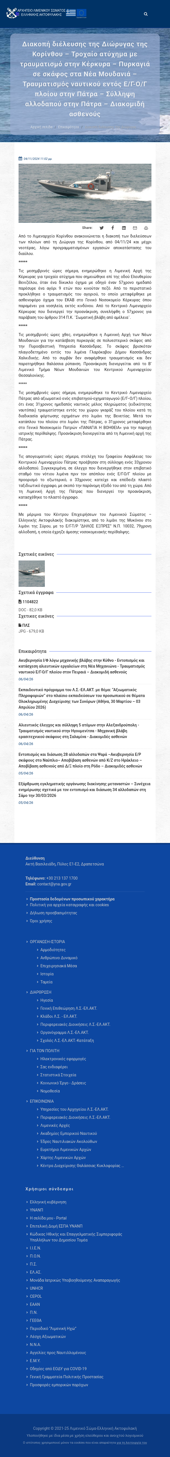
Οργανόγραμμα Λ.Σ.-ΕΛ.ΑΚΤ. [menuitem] (64, 1032)
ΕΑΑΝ (35, 1304)
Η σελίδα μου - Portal (48, 1218)
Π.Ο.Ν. (35, 1256)
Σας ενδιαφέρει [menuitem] (54, 1067)
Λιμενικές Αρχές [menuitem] (55, 1125)
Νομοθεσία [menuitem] (50, 1091)
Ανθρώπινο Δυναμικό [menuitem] (59, 958)
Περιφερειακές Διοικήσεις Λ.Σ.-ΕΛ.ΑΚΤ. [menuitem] (75, 1024)
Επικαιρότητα (68, 127)
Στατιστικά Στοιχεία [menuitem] (58, 1075)
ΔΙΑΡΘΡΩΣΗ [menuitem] (40, 992)
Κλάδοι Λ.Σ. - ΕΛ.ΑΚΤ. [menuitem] (58, 1016)
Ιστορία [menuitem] (46, 974)
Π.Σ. (33, 1264)
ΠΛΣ (24, 625)
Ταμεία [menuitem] (46, 982)
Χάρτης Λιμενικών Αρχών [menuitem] (63, 1157)
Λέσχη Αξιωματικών (48, 1336)
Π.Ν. (33, 1312)
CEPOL (36, 1296)
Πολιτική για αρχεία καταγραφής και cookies (69, 905)
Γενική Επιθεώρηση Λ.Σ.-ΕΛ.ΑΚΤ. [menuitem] (68, 1008)
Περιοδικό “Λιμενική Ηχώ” (53, 1328)
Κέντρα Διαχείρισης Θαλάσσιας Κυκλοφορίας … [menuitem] (82, 1165)
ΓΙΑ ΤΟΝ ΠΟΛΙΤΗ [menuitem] (44, 1051)
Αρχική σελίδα (41, 127)
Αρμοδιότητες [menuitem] (53, 950)
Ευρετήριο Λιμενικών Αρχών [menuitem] (65, 1149)
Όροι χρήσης (41, 921)
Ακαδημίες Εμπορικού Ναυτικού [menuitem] (68, 1133)
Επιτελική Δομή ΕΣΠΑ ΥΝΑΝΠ (56, 1226)
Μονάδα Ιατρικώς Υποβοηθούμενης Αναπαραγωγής (75, 1280)
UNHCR (36, 1288)
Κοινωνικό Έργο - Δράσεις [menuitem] (63, 1083)
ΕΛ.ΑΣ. (36, 1272)
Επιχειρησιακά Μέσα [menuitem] (58, 966)
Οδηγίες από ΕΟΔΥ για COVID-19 (58, 1369)
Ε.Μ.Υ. (35, 1360)
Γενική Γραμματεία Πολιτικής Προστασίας (67, 1377)
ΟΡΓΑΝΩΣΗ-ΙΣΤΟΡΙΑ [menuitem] (47, 942)
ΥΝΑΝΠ (36, 1210)
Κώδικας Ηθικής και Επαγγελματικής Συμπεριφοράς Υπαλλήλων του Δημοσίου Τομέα (76, 1237)
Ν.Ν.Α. (35, 1344)
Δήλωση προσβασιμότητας (53, 913)
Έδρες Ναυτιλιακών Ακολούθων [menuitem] (68, 1141)
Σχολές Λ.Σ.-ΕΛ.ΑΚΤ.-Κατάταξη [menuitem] (67, 1040)
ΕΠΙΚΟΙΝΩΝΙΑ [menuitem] (42, 1101)
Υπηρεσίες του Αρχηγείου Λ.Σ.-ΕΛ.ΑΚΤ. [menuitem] (74, 1109)
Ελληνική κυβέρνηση (48, 1202)
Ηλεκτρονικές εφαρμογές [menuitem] (63, 1059)
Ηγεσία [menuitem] (46, 1000)
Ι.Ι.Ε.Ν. (35, 1248)
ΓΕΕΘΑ (36, 1320)
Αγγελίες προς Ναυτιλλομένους (58, 1352)
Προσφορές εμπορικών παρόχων (59, 1385)
